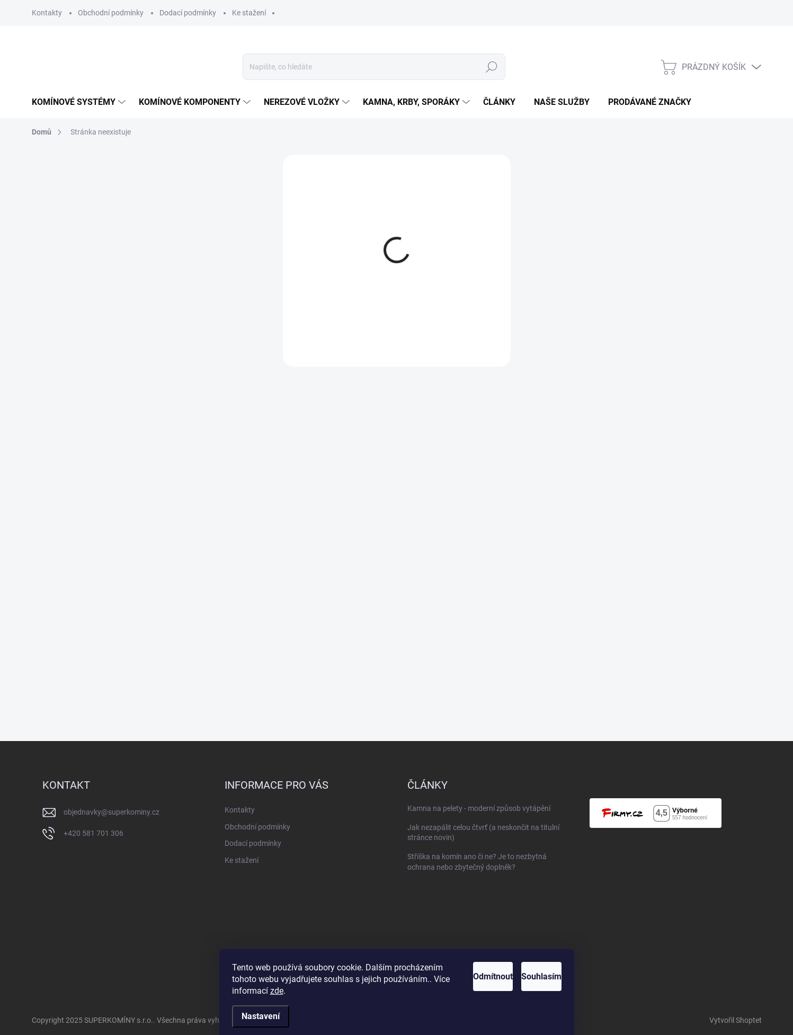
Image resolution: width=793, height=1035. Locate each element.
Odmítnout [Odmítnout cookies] (453, 976)
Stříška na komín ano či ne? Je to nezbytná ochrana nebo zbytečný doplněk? (477, 861)
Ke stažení (249, 12)
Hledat (492, 67)
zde (373, 991)
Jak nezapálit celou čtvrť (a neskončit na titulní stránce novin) (483, 832)
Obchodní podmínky (111, 12)
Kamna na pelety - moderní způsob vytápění (478, 808)
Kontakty (47, 12)
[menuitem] (80, 102)
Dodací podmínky (187, 12)
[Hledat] (374, 66)
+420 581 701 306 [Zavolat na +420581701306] (93, 833)
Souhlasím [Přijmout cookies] (528, 976)
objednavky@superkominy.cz (111, 812)
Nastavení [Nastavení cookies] (261, 1016)
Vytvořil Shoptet (735, 1020)
